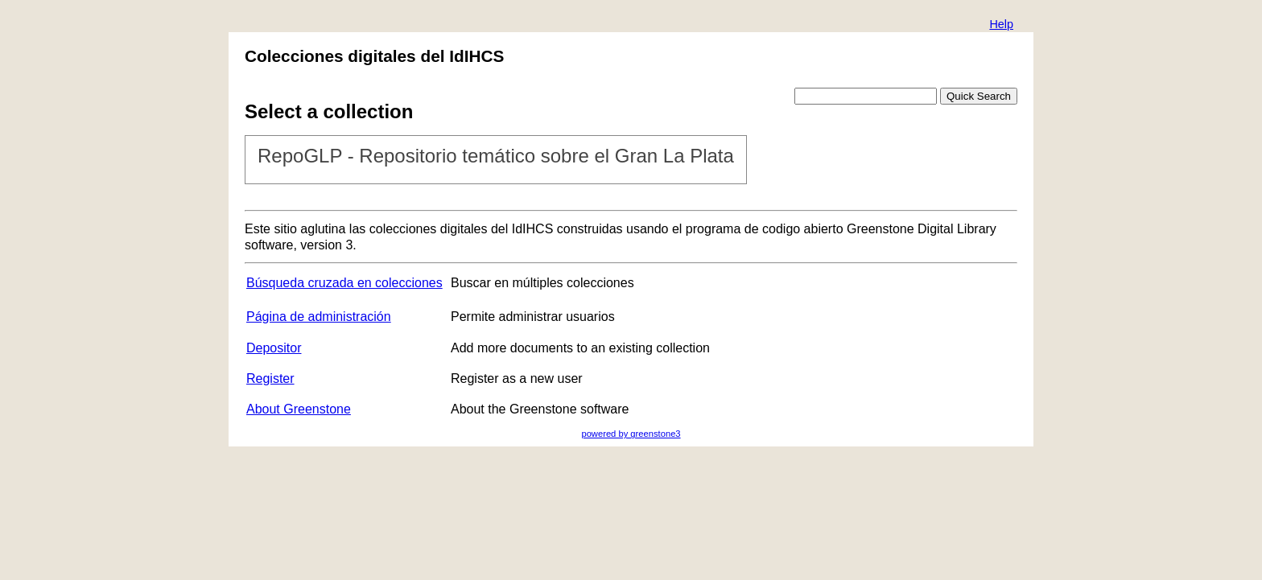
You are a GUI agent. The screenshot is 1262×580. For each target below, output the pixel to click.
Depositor (273, 348)
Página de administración (318, 316)
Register (270, 378)
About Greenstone (298, 409)
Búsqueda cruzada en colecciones (344, 283)
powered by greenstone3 (630, 433)
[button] (1001, 25)
